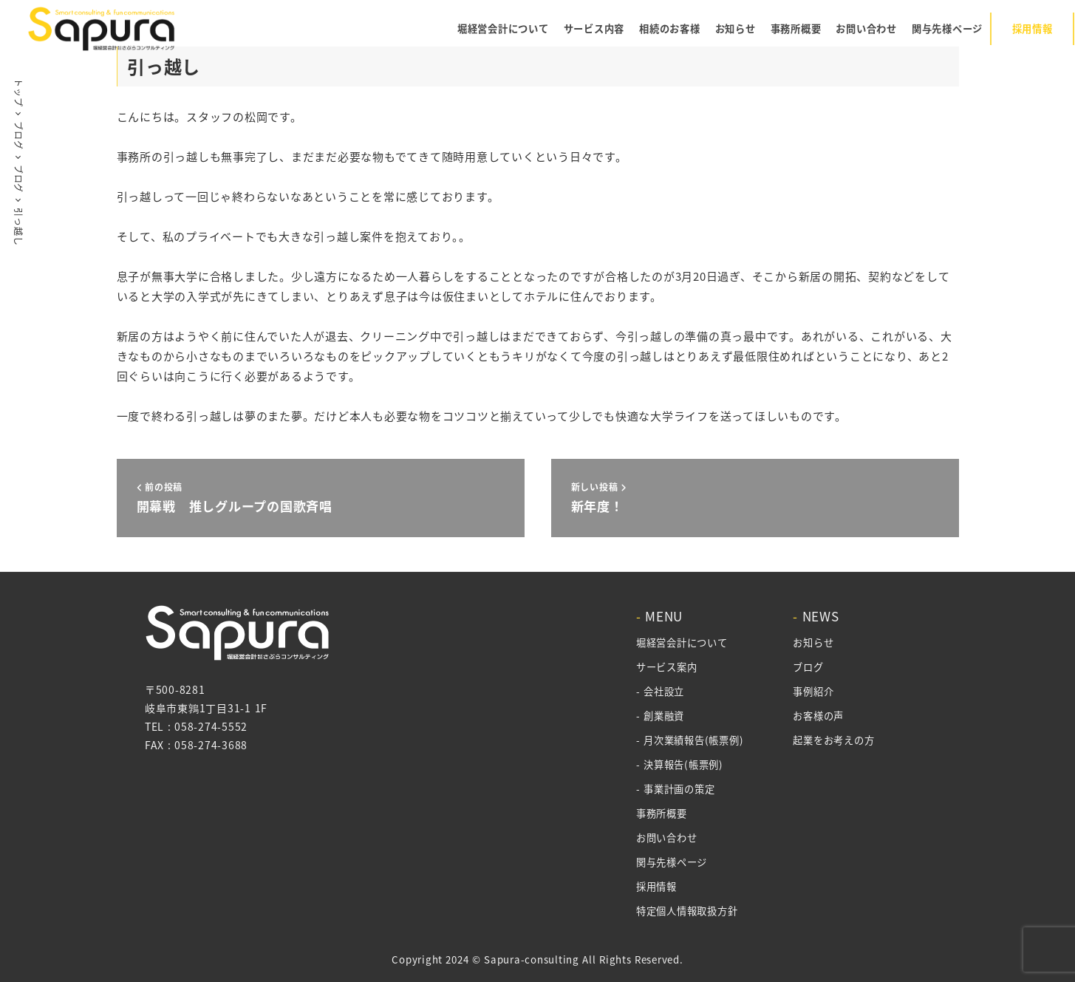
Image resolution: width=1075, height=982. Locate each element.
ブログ (806, 667)
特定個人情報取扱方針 (686, 911)
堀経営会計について (681, 642)
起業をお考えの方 (831, 740)
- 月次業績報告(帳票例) (689, 740)
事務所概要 (660, 813)
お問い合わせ (666, 838)
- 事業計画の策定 (674, 789)
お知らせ (811, 642)
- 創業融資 (659, 716)
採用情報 (655, 886)
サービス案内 (666, 667)
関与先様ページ (670, 862)
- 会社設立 (659, 691)
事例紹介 (811, 691)
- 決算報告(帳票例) (679, 764)
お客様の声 (816, 716)
